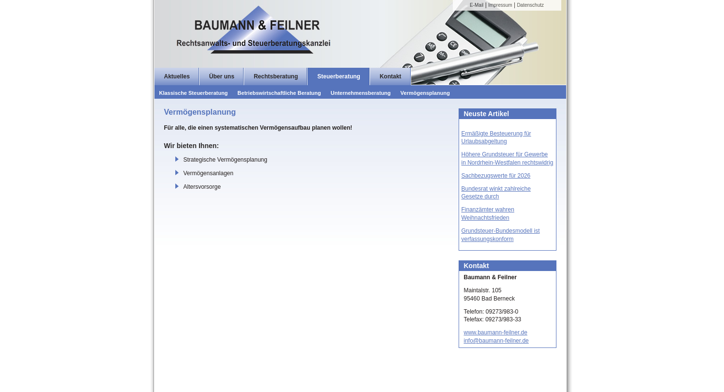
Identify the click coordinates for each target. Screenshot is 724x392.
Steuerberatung (338, 76)
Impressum (500, 5)
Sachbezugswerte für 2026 (496, 175)
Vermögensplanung (425, 93)
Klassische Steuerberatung (193, 93)
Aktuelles (177, 76)
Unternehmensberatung (361, 93)
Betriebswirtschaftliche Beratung (279, 93)
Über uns (221, 76)
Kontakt (390, 76)
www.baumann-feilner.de (495, 332)
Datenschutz (530, 5)
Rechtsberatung (276, 76)
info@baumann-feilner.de (496, 340)
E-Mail (476, 5)
